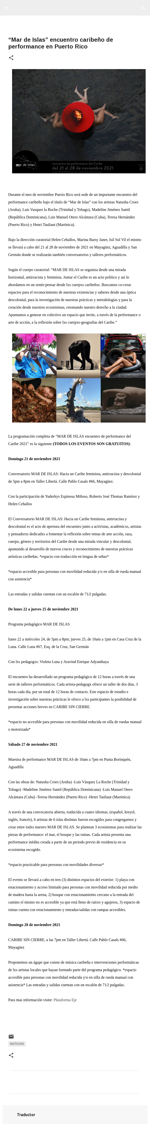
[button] (11, 58)
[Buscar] (143, 8)
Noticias (17, 1044)
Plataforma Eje (65, 1000)
